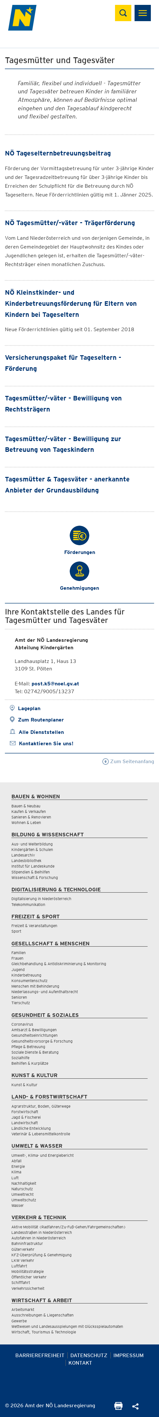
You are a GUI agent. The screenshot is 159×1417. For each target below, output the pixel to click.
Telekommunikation (28, 904)
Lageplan (29, 708)
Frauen (17, 958)
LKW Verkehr (22, 1260)
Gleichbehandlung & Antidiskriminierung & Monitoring (58, 963)
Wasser (17, 1205)
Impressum (128, 1355)
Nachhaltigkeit (23, 1183)
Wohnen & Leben (26, 822)
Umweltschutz (23, 1199)
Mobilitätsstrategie (27, 1271)
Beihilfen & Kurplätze (29, 1063)
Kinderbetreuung (26, 975)
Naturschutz (22, 1188)
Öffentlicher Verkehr (29, 1277)
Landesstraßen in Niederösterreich (41, 1232)
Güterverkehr (23, 1249)
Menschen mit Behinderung (35, 986)
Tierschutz (20, 1002)
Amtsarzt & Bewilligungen (34, 1029)
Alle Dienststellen (41, 732)
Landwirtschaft (24, 1122)
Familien (18, 952)
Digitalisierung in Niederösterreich (41, 898)
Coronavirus (22, 1024)
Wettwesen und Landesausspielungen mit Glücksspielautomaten (67, 1326)
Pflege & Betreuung (28, 1046)
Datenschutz (89, 1355)
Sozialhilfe (20, 1057)
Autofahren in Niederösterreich (38, 1237)
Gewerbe (19, 1320)
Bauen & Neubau (25, 805)
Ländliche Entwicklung (31, 1128)
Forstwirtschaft (24, 1111)
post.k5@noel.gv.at (55, 684)
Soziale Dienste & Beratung (35, 1052)
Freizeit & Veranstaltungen (34, 925)
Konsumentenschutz (29, 980)
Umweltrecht (22, 1194)
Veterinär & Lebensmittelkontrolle (40, 1133)
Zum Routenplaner (41, 720)
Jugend (18, 969)
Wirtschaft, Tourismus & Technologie (43, 1331)
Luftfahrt (19, 1265)
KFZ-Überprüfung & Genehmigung (41, 1254)
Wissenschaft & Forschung (34, 877)
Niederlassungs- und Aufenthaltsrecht (44, 991)
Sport (16, 931)
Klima (16, 1171)
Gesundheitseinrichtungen (34, 1035)
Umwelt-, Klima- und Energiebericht (42, 1155)
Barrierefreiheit (40, 1355)
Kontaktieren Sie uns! (46, 743)
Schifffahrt (20, 1282)
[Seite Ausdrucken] (118, 1408)
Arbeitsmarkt (22, 1309)
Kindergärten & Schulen (32, 849)
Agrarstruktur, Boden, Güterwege (40, 1106)
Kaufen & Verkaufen (28, 811)
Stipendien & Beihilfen (30, 872)
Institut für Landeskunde (32, 866)
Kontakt (80, 1363)
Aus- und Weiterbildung (32, 844)
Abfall (16, 1160)
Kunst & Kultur (24, 1084)
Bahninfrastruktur (27, 1243)
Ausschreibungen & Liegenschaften (42, 1315)
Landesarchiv (23, 855)
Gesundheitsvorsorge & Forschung (42, 1041)
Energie (18, 1166)
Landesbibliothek (26, 860)
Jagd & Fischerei (26, 1117)
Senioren (19, 997)
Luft (15, 1177)
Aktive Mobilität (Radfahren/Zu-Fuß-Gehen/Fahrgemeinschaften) (68, 1226)
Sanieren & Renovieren (31, 817)
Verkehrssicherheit (27, 1288)
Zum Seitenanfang (128, 761)
